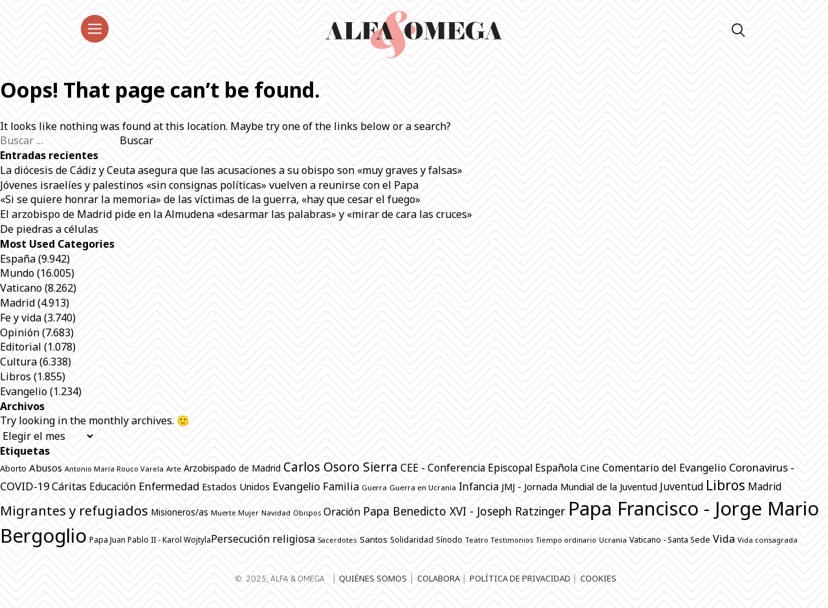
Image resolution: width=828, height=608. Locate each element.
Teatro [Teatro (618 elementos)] (476, 540)
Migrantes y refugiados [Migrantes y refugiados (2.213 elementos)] (74, 510)
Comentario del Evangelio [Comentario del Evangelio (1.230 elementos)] (664, 468)
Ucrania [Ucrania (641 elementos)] (613, 540)
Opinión (19, 332)
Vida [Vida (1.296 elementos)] (724, 539)
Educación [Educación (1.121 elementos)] (112, 486)
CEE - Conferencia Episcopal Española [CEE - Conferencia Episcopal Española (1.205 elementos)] (489, 468)
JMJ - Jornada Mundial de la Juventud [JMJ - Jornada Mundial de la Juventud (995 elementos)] (579, 486)
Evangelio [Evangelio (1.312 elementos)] (296, 486)
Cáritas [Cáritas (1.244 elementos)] (69, 486)
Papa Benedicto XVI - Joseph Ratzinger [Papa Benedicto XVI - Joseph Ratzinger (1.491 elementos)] (464, 511)
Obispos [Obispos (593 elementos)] (307, 512)
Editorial (20, 347)
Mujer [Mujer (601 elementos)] (248, 512)
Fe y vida (20, 317)
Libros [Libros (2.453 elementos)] (725, 485)
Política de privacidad (520, 578)
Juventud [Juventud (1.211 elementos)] (681, 486)
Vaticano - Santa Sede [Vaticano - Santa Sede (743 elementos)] (669, 539)
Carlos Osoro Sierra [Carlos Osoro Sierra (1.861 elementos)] (340, 467)
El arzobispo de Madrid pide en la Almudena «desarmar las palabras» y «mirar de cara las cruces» (236, 214)
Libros (15, 376)
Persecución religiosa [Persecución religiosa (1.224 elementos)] (263, 539)
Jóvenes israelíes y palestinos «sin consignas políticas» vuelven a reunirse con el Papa (209, 185)
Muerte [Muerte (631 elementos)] (223, 512)
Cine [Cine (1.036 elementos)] (590, 467)
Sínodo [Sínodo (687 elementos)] (449, 539)
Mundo (17, 273)
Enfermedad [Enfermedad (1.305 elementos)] (168, 486)
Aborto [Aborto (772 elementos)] (13, 468)
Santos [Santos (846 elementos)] (373, 539)
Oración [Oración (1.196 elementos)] (341, 512)
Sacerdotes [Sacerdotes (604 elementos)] (337, 540)
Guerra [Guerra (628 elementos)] (374, 487)
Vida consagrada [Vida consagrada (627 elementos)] (767, 540)
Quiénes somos (373, 578)
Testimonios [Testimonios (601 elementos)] (512, 540)
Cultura (18, 361)
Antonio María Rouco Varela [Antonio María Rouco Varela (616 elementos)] (114, 468)
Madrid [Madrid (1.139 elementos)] (764, 486)
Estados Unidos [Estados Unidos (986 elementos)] (236, 487)
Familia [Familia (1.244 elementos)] (341, 486)
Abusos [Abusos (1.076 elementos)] (45, 467)
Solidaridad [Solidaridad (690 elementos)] (411, 539)
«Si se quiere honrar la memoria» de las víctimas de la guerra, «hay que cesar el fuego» (210, 199)
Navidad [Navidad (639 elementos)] (275, 512)
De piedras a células (49, 229)
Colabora (438, 578)
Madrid (17, 303)
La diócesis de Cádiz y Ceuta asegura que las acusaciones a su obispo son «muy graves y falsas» (231, 170)
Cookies (598, 578)
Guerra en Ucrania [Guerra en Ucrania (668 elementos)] (422, 487)
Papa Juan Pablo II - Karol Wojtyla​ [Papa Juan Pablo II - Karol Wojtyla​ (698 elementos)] (150, 539)
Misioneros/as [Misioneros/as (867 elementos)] (179, 512)
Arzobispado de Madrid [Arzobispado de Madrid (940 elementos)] (232, 468)
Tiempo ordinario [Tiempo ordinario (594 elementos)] (566, 540)
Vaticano (21, 288)
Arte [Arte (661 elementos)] (173, 468)
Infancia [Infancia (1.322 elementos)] (479, 486)
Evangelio (23, 391)
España (18, 259)
